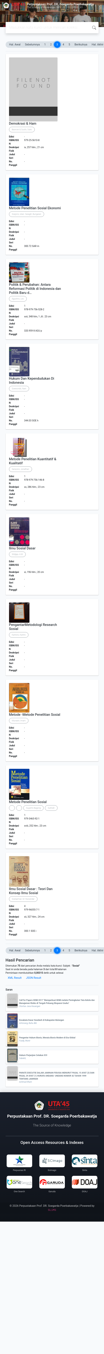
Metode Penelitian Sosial (28, 802)
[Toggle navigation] (7, 13)
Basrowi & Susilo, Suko (22, 129)
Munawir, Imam (19, 720)
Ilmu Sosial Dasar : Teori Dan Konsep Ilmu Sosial (31, 891)
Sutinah (51, 808)
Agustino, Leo (18, 299)
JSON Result (33, 977)
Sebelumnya (32, 44)
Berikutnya (81, 44)
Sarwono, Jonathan (20, 469)
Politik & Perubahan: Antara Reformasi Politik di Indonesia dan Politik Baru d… (35, 289)
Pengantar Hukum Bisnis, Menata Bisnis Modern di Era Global (47, 1037)
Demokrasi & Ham (22, 123)
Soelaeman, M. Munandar (23, 899)
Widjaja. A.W (17, 554)
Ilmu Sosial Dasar (22, 548)
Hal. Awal (15, 44)
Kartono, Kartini (19, 635)
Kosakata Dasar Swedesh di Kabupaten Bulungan (41, 1020)
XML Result (15, 977)
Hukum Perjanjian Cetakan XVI (33, 1055)
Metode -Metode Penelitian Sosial (34, 715)
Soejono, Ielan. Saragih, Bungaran (26, 214)
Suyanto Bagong (33, 808)
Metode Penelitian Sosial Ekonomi (35, 208)
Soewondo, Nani (19, 388)
